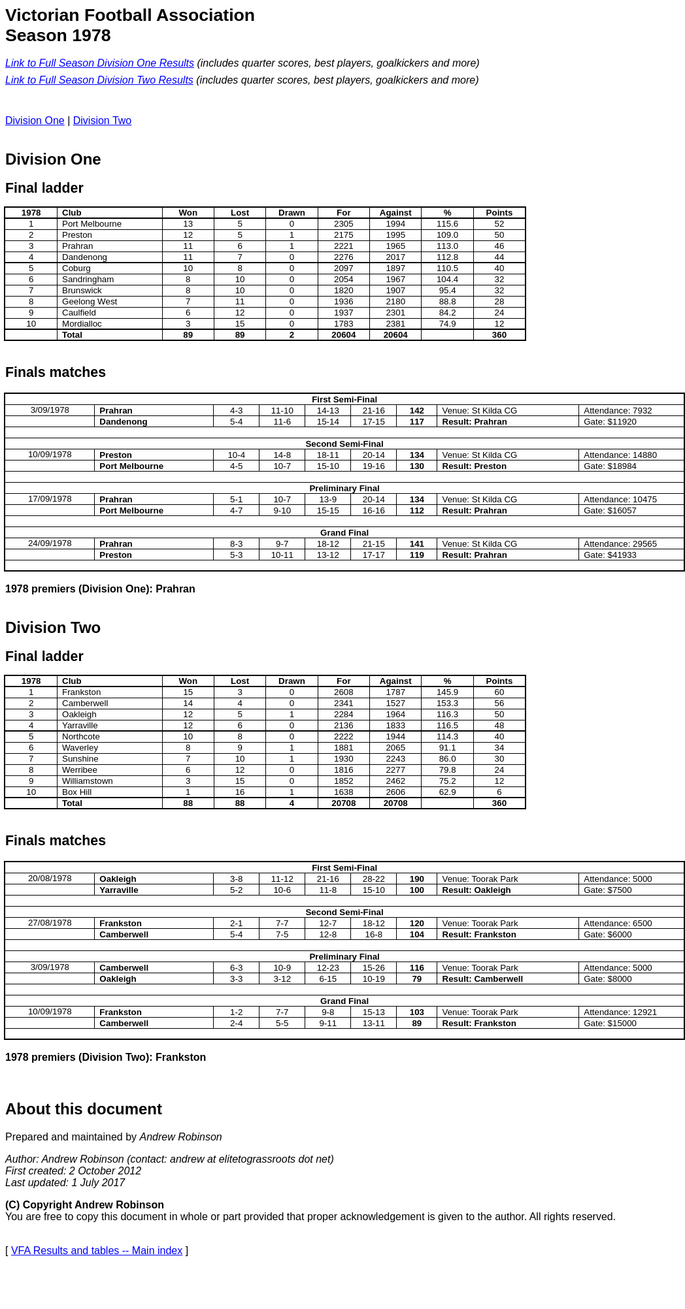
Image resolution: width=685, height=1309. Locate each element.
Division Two (102, 120)
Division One (35, 120)
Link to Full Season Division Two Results (99, 80)
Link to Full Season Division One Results (99, 63)
